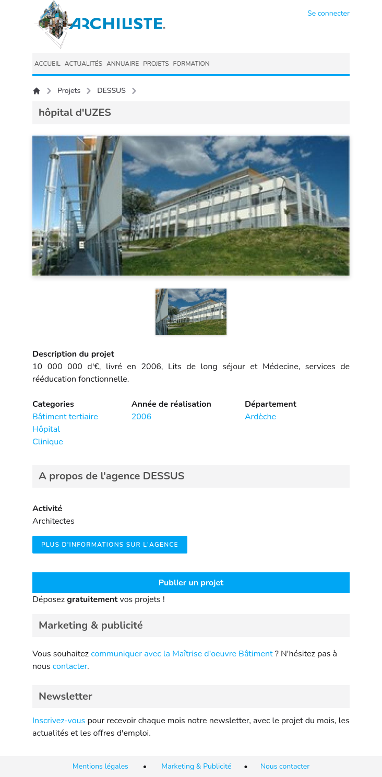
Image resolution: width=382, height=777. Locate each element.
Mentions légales (100, 766)
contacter (70, 666)
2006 (141, 416)
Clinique (47, 442)
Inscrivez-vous (58, 720)
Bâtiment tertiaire (65, 416)
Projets (68, 91)
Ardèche (260, 416)
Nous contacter (285, 766)
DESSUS (111, 91)
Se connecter (328, 13)
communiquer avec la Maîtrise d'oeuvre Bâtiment (182, 654)
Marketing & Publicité (196, 766)
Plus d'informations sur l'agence (109, 544)
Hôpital (46, 429)
